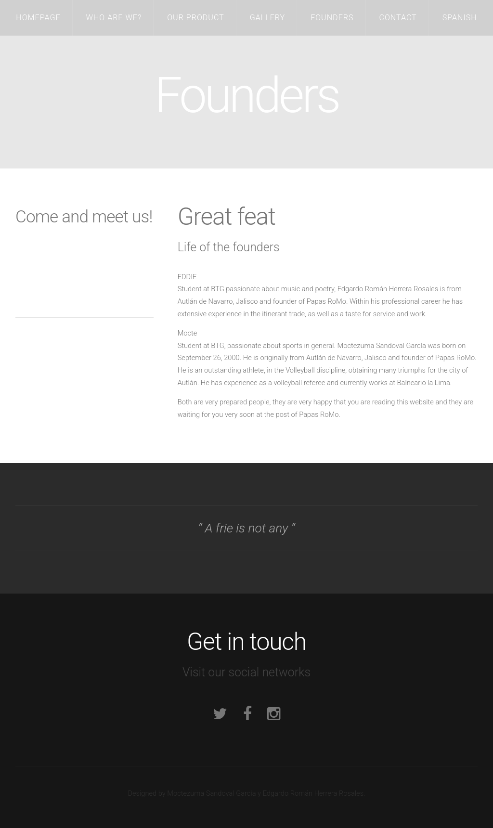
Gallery (267, 17)
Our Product (195, 17)
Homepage (38, 17)
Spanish (459, 17)
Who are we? (114, 17)
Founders (332, 17)
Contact (397, 17)
